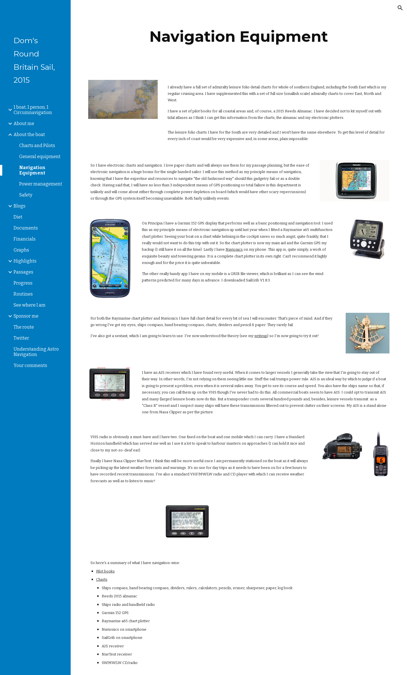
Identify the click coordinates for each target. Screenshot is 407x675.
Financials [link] (25, 239)
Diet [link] (18, 217)
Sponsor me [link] (26, 316)
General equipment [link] (39, 156)
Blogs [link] (19, 206)
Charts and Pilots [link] (37, 145)
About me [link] (24, 123)
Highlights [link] (25, 261)
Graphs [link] (21, 250)
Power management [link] (40, 184)
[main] (239, 37)
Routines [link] (23, 294)
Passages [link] (23, 272)
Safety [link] (25, 195)
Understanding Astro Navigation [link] (36, 351)
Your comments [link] (30, 365)
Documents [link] (26, 228)
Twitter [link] (21, 338)
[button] (400, 8)
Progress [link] (23, 283)
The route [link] (24, 327)
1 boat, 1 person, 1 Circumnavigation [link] (33, 109)
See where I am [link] (30, 305)
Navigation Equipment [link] (32, 170)
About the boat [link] (29, 134)
